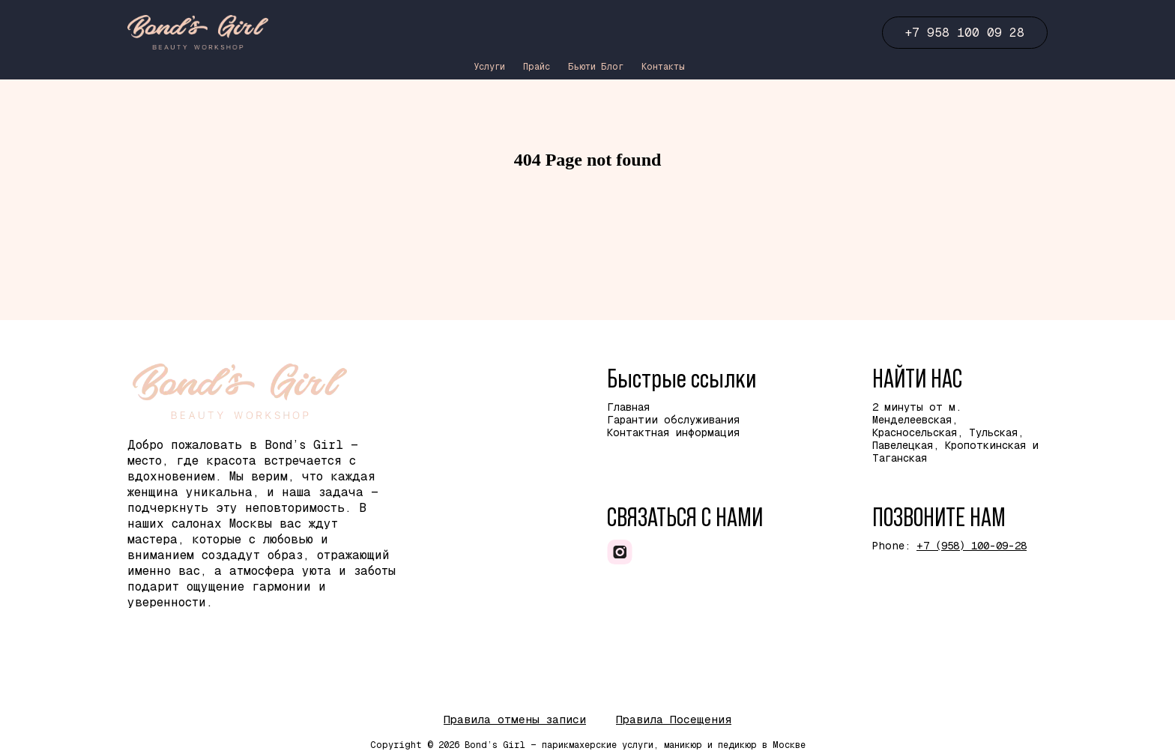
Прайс (536, 66)
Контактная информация (673, 432)
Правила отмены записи (515, 719)
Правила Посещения (673, 719)
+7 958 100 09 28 (964, 32)
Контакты (662, 66)
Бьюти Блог (595, 66)
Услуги (489, 66)
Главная (628, 407)
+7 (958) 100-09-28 (971, 546)
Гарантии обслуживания (673, 420)
